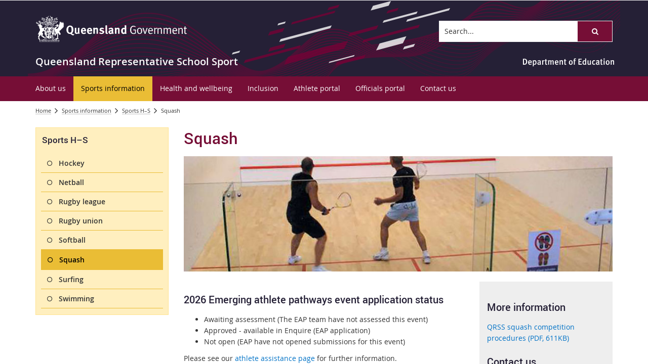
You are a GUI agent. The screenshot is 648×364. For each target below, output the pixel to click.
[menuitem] (50, 88)
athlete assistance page (275, 358)
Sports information (86, 110)
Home (43, 110)
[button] (595, 31)
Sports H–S (136, 110)
